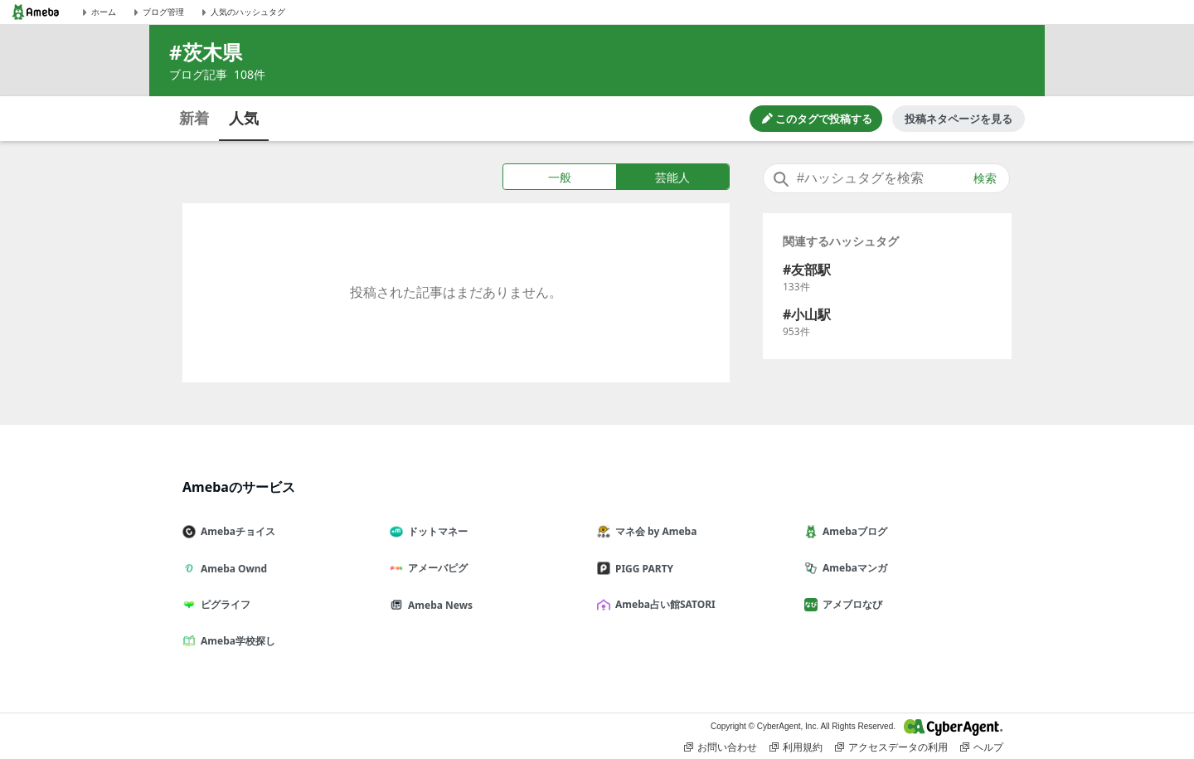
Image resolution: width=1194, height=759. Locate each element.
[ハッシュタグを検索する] (886, 178)
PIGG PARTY (642, 569)
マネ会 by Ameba (653, 531)
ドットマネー (435, 531)
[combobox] (886, 178)
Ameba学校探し (235, 641)
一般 (559, 177)
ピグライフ (223, 604)
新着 (194, 118)
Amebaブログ (852, 531)
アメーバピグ (435, 568)
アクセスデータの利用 (891, 747)
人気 (244, 118)
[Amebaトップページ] (36, 12)
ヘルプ (981, 747)
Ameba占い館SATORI (663, 604)
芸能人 (672, 177)
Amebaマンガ (852, 568)
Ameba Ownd (231, 569)
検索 (985, 178)
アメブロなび (850, 604)
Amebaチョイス (235, 531)
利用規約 (796, 747)
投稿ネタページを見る (958, 118)
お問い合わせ (720, 747)
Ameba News (438, 605)
